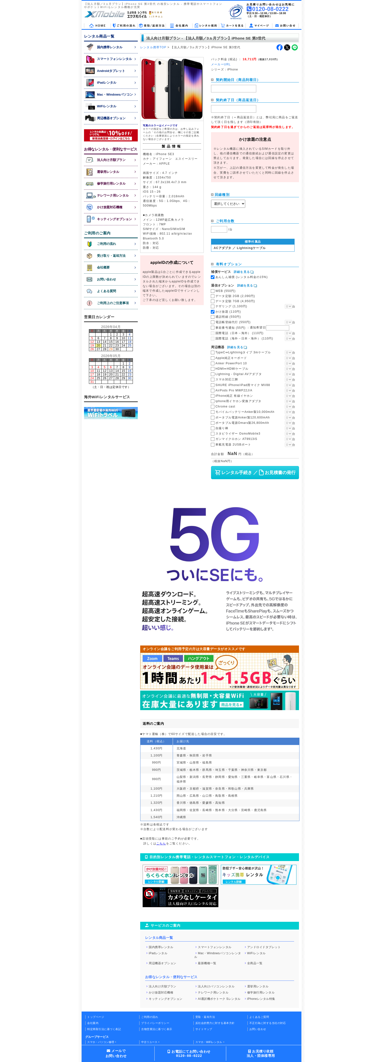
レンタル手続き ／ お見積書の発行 (254, 472)
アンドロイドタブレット (264, 947)
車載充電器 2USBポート (233, 444)
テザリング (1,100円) (231, 306)
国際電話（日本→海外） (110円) (239, 333)
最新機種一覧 (207, 963)
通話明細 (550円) (228, 316)
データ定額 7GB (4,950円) (235, 301)
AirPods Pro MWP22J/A (233, 390)
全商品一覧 (255, 963)
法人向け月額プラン (162, 986)
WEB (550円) (225, 291)
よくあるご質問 (259, 1016)
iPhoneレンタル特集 (261, 998)
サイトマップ (203, 1029)
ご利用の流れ (149, 1016)
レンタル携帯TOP (153, 47)
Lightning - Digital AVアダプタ (238, 374)
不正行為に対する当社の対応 (267, 1023)
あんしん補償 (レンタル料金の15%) (241, 277)
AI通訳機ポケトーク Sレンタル (219, 998)
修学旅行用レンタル (261, 992)
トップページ (95, 1016)
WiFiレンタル (256, 953)
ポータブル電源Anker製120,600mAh (242, 417)
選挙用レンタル (258, 986)
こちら (161, 843)
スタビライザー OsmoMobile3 (237, 433)
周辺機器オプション (162, 963)
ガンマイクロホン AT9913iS (236, 439)
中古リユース (149, 1042)
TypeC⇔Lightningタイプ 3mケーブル (243, 352)
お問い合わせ (257, 1029)
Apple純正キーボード (231, 358)
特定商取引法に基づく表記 (104, 1029)
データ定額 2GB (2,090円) (235, 296)
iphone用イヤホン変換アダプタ (238, 401)
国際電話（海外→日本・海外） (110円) (244, 338)
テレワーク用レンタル (213, 992)
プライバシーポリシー (155, 1023)
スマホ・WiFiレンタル (208, 1042)
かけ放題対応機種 (161, 992)
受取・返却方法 (205, 1016)
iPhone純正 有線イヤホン (234, 395)
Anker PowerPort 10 (231, 363)
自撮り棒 (221, 428)
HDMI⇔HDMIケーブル (231, 368)
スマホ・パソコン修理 (100, 1042)
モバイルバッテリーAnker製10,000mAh (245, 412)
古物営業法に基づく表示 (156, 1029)
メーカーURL (221, 64)
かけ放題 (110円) (228, 311)
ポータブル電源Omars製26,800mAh (242, 423)
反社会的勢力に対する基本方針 (215, 1023)
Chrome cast (225, 406)
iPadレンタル (158, 953)
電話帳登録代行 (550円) (233, 322)
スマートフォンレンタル (215, 947)
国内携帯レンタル (161, 947)
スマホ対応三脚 (226, 379)
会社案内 (92, 1023)
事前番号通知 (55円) (252, 327)
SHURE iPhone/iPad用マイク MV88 (242, 385)
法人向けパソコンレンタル (216, 986)
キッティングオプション (165, 998)
